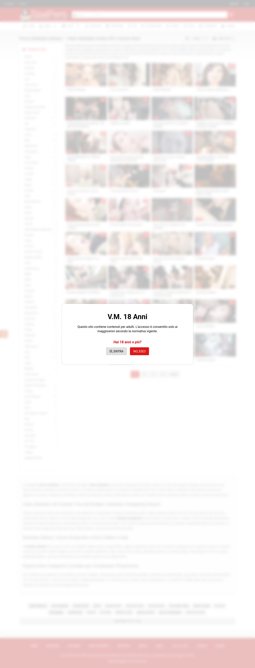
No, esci (139, 351)
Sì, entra (116, 351)
